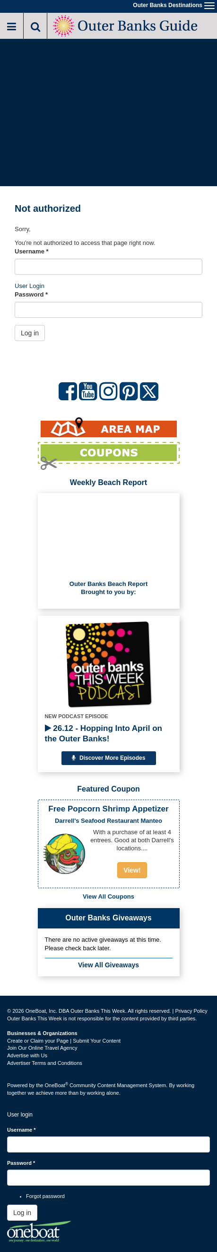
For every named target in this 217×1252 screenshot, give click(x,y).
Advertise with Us (27, 1055)
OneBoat (57, 1085)
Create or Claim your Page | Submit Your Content (64, 1041)
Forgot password (45, 1196)
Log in (30, 333)
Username (32, 251)
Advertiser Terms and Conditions (44, 1063)
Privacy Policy (191, 1011)
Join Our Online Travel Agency (42, 1048)
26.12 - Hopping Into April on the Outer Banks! (103, 733)
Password (31, 294)
